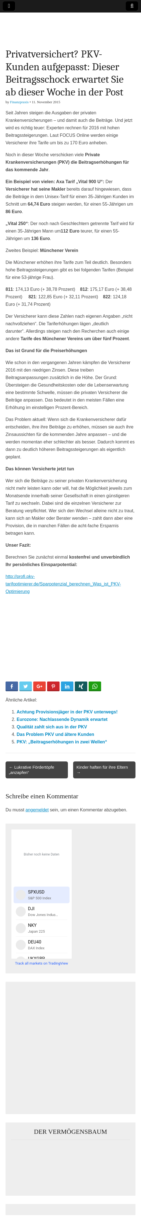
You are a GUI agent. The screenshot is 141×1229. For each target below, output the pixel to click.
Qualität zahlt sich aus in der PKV (52, 727)
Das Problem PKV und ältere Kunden (55, 734)
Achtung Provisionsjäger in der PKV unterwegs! (67, 712)
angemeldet (37, 809)
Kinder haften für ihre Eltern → (102, 769)
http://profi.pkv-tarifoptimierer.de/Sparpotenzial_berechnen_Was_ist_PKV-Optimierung (63, 584)
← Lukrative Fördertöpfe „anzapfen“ (31, 769)
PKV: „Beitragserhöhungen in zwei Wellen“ (62, 742)
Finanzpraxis (19, 102)
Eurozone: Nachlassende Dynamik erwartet (62, 719)
